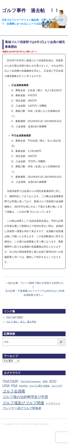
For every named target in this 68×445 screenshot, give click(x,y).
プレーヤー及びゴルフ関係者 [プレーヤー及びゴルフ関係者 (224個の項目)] (21, 408)
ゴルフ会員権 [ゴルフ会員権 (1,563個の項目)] (13, 391)
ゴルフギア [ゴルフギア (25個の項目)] (57, 386)
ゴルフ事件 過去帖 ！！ (30, 10)
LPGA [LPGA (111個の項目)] (6, 385)
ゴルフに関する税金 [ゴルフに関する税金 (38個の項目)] (39, 385)
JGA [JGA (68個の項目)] (45, 381)
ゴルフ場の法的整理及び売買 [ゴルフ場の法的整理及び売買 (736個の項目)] (25, 397)
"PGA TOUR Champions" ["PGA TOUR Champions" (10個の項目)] (30, 381)
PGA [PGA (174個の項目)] (14, 385)
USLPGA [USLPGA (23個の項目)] (23, 386)
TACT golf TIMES (14, 317)
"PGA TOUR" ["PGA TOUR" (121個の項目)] (10, 381)
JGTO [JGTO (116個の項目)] (52, 381)
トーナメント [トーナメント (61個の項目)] (53, 403)
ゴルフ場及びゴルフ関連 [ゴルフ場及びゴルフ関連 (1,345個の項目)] (23, 403)
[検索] (61, 342)
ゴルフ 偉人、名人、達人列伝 (21, 322)
